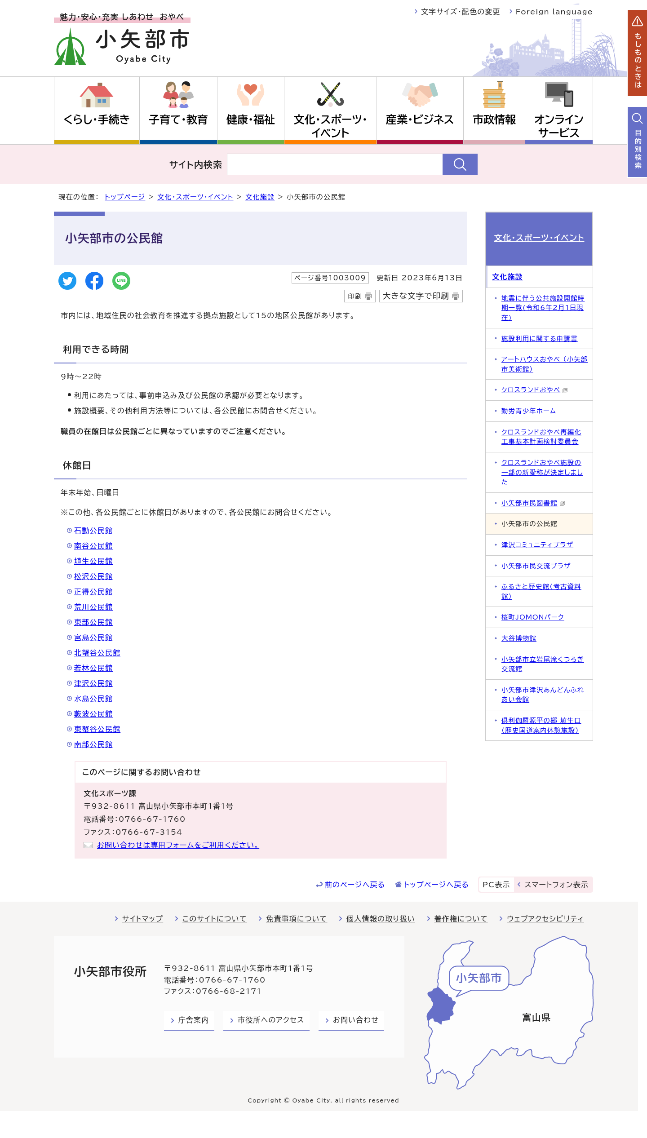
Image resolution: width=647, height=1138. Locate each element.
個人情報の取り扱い (380, 918)
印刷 (355, 296)
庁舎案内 (193, 1019)
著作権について (461, 918)
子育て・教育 (178, 119)
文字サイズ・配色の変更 (461, 11)
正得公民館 (93, 591)
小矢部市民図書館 (533, 503)
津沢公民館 (93, 683)
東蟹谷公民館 (97, 729)
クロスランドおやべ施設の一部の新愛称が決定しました (542, 472)
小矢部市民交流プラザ (536, 565)
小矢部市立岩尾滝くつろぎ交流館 (542, 664)
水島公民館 (93, 698)
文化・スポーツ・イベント (331, 126)
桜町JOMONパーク (532, 617)
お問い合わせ (356, 1019)
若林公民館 (93, 668)
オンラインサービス (558, 126)
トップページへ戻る (436, 884)
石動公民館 (93, 530)
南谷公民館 (93, 545)
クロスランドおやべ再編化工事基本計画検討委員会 (541, 437)
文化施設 (260, 197)
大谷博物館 (518, 638)
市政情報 (494, 119)
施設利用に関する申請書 (539, 338)
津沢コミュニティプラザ (537, 544)
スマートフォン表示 (557, 884)
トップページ (125, 197)
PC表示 (496, 884)
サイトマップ (142, 918)
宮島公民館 (93, 637)
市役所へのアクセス (271, 1019)
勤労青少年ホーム (528, 410)
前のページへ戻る (355, 884)
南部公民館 (93, 744)
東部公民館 (93, 622)
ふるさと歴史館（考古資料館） (541, 591)
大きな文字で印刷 (416, 296)
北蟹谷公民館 (97, 652)
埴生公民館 (93, 561)
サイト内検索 (196, 164)
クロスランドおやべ (534, 389)
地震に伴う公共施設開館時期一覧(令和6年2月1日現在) (543, 308)
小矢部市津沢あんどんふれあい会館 (542, 694)
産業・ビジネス (420, 119)
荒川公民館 (93, 607)
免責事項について (296, 918)
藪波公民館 (93, 713)
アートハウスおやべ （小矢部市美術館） (544, 364)
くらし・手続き (96, 119)
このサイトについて (214, 918)
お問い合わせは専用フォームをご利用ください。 (178, 845)
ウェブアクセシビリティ (545, 918)
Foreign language (554, 11)
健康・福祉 (250, 119)
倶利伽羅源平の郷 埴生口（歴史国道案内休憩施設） (541, 725)
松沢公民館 (93, 576)
